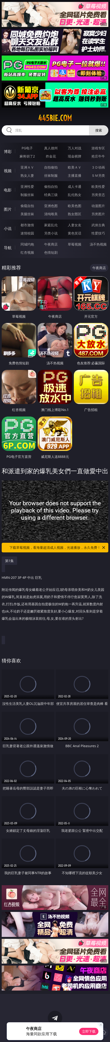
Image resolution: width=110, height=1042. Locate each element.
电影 (8, 190)
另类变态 (98, 194)
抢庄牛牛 (98, 156)
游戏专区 (98, 148)
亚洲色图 (51, 205)
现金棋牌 (74, 156)
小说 (8, 228)
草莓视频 (74, 244)
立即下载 (89, 1031)
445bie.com (55, 118)
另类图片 (98, 214)
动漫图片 (98, 205)
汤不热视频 (98, 244)
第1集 (9, 560)
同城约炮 (27, 244)
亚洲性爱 (27, 186)
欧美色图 (74, 205)
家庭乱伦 (51, 225)
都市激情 (27, 225)
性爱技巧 (98, 233)
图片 (8, 209)
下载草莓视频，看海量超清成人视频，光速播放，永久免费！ (57, 547)
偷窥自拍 (27, 205)
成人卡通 (74, 186)
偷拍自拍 (51, 186)
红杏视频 (27, 252)
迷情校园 (27, 233)
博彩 (8, 151)
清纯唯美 (51, 214)
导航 (8, 247)
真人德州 (51, 148)
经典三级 (51, 194)
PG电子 (27, 148)
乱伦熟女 (74, 194)
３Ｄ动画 (98, 167)
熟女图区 (74, 214)
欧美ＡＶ (74, 167)
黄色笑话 (74, 233)
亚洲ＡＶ (27, 167)
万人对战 (74, 148)
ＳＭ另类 (98, 175)
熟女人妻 (27, 175)
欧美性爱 (98, 186)
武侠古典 (98, 225)
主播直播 (74, 175)
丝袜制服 (51, 175)
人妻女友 (74, 225)
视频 (8, 170)
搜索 (98, 130)
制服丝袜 (27, 194)
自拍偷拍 (51, 167)
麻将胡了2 (27, 156)
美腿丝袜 (27, 214)
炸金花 (51, 156)
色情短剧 (51, 252)
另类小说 (51, 233)
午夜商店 (51, 244)
